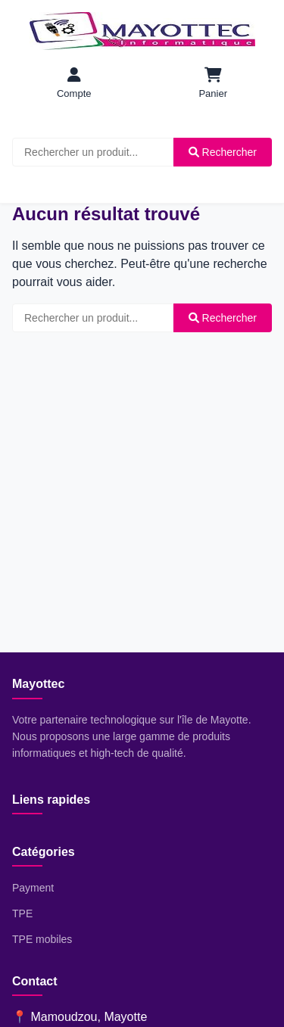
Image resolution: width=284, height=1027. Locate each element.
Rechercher (223, 152)
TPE (22, 913)
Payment (33, 888)
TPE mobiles (42, 939)
